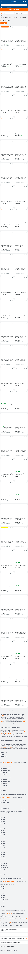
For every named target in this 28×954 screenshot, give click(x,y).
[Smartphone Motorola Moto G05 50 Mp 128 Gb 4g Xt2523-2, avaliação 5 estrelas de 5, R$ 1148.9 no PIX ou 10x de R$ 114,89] (21, 515)
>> (19, 711)
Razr (16, 950)
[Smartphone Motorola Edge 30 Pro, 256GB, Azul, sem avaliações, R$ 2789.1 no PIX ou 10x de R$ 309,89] (7, 651)
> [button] (18, 711)
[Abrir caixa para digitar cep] (6, 7)
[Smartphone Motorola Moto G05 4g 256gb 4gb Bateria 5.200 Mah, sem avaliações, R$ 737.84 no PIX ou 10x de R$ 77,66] (7, 356)
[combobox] (14, 5)
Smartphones (18, 17)
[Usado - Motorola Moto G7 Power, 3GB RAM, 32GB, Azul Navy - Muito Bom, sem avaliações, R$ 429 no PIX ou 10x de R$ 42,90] (21, 560)
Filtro (3, 13)
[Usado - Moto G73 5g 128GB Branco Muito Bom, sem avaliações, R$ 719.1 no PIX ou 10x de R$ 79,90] (21, 469)
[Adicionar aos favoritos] (10, 27)
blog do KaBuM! (9, 913)
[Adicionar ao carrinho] (13, 27)
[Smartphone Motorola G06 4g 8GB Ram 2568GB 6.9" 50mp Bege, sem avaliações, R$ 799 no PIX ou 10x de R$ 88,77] (7, 196)
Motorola (24, 17)
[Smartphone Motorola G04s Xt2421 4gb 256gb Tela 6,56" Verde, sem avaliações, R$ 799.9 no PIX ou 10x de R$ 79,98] (21, 697)
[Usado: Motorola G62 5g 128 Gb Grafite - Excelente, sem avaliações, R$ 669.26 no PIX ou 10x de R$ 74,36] (7, 424)
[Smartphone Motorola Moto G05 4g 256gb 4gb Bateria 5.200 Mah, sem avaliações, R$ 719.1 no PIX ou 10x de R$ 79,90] (7, 378)
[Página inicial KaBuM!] (14, 2)
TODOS (3, 23)
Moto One (8, 950)
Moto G (5, 950)
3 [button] (12, 711)
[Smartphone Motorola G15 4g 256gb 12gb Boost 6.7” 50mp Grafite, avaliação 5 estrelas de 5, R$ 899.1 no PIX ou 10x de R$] (7, 83)
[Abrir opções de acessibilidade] (23, 2)
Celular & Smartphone (10, 17)
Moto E (1, 950)
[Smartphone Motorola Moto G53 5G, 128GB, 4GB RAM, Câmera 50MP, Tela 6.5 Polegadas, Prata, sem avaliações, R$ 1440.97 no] (7, 583)
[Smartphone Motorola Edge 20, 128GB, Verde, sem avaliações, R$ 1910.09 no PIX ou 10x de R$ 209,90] (7, 447)
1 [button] (9, 711)
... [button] (16, 711)
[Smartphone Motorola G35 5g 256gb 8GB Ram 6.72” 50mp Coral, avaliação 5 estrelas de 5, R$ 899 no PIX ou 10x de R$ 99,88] (21, 174)
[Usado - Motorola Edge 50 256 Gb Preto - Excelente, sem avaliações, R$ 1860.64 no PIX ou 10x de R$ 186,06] (21, 651)
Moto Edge (13, 950)
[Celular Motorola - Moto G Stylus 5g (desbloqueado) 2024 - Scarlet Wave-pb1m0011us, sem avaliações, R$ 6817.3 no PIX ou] (21, 629)
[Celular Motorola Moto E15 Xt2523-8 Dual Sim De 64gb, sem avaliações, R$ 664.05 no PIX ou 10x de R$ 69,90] (7, 401)
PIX (10, 922)
